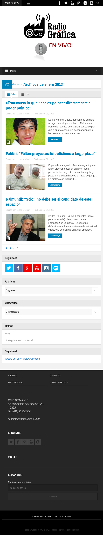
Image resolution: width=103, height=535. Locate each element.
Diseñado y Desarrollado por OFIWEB (51, 514)
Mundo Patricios (59, 380)
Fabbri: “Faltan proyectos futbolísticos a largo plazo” (71, 136)
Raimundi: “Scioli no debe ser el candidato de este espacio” (25, 210)
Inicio (16, 84)
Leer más (12, 166)
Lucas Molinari (29, 160)
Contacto (55, 373)
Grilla (11, 94)
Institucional (15, 380)
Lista (24, 94)
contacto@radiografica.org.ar (24, 417)
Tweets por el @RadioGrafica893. (22, 356)
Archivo (12, 373)
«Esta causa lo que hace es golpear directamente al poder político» (24, 138)
